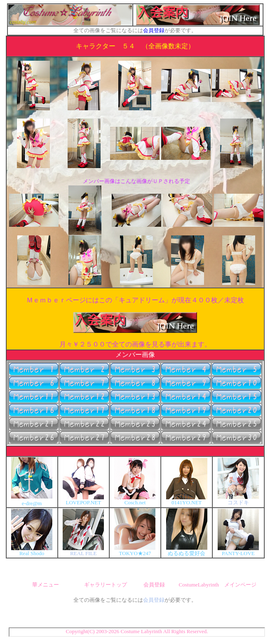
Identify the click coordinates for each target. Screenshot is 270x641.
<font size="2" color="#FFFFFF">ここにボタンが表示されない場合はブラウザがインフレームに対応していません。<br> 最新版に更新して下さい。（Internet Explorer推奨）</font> (135, 403)
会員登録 (153, 30)
